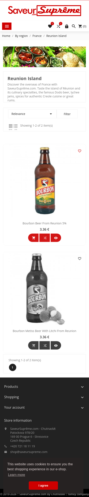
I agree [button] (43, 485)
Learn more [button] (16, 475)
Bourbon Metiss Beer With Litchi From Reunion (44, 372)
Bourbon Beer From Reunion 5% (44, 264)
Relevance (32, 113)
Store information (18, 435)
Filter (67, 114)
